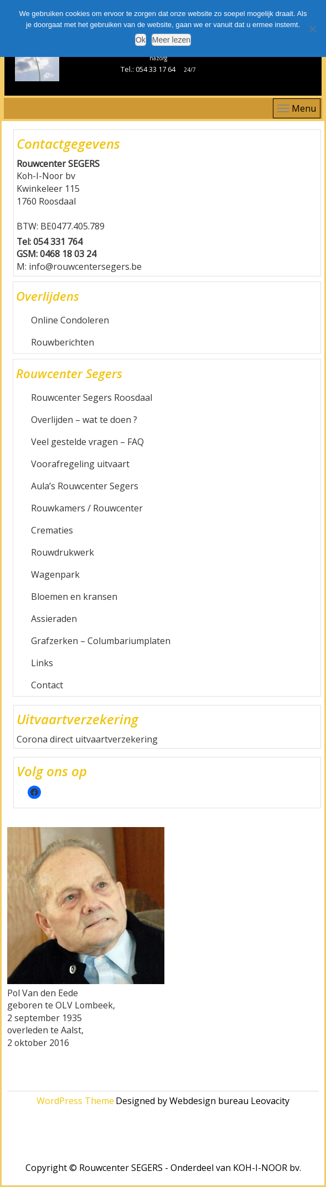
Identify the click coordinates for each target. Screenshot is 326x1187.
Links (42, 663)
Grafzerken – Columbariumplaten (100, 641)
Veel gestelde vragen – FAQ (87, 442)
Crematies (52, 530)
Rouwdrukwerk (62, 552)
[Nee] (312, 28)
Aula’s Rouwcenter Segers (84, 486)
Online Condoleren (70, 320)
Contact (47, 685)
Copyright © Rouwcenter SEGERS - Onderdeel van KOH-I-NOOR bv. (163, 1168)
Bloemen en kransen (74, 596)
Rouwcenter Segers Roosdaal (91, 397)
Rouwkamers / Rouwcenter (87, 508)
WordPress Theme (75, 1101)
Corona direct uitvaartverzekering (87, 739)
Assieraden (54, 619)
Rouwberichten (62, 342)
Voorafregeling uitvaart (80, 464)
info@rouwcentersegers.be (85, 266)
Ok (141, 39)
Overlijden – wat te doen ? (84, 420)
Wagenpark (55, 574)
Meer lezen (171, 39)
